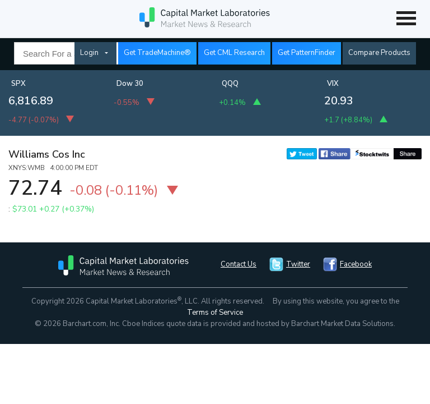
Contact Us (238, 264)
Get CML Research (234, 53)
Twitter (298, 264)
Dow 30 (129, 84)
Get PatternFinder (306, 53)
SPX (18, 84)
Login (89, 53)
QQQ (230, 84)
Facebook (356, 264)
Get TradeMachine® (157, 53)
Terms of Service (215, 312)
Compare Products (379, 53)
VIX (333, 84)
